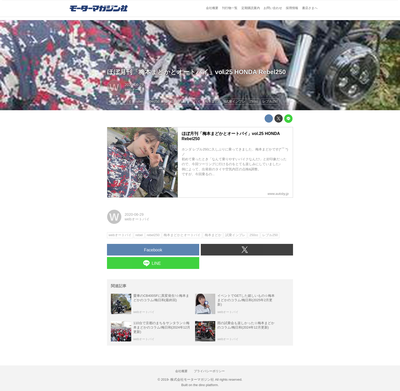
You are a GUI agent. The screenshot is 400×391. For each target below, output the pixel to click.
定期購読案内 (250, 8)
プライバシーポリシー (209, 371)
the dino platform (205, 385)
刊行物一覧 (229, 8)
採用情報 (292, 8)
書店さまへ (310, 8)
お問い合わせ (273, 8)
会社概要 (212, 8)
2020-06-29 (134, 85)
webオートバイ (137, 89)
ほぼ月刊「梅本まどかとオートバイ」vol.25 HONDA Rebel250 (196, 71)
